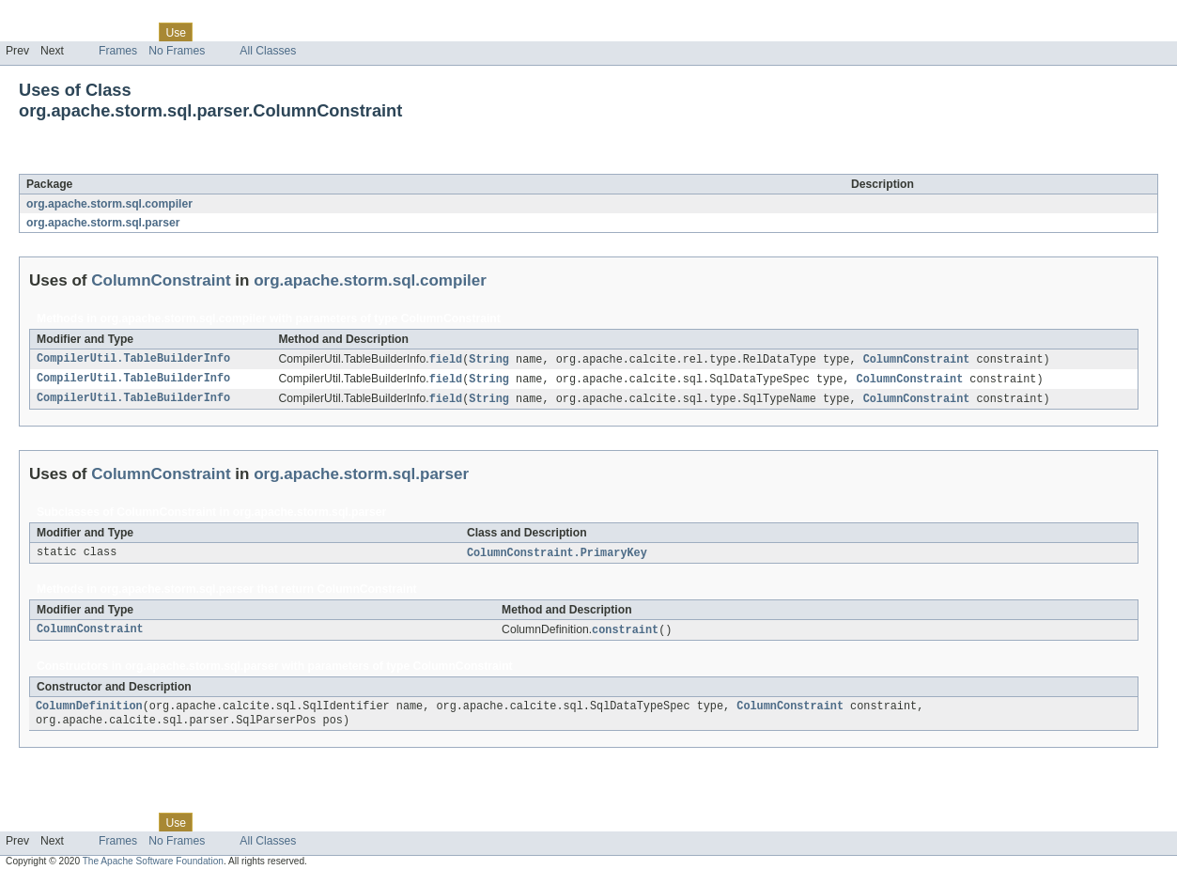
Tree (214, 32)
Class (134, 32)
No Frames (176, 50)
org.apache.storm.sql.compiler (109, 203)
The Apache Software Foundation (153, 868)
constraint (625, 634)
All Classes (268, 50)
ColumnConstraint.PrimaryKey (557, 556)
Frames (118, 50)
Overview (30, 32)
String (489, 359)
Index (321, 32)
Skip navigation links (51, 16)
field (446, 359)
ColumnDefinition (89, 712)
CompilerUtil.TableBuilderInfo (133, 359)
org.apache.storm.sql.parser (103, 222)
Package (87, 32)
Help (358, 32)
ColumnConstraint (178, 163)
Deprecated (267, 32)
